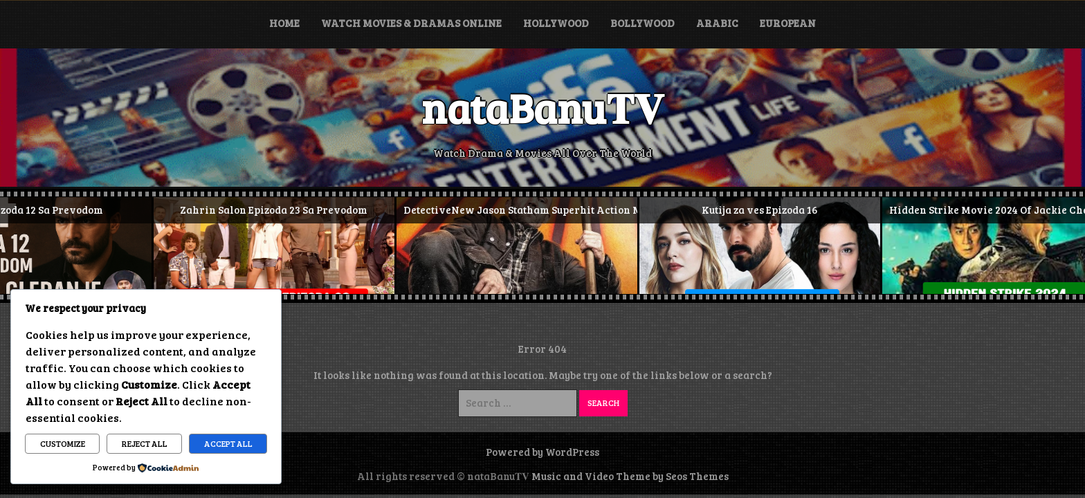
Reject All (144, 443)
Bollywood (642, 23)
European (788, 23)
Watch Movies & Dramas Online (411, 23)
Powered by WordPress (542, 452)
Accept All (228, 443)
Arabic (717, 23)
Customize (62, 443)
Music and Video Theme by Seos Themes (630, 476)
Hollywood (556, 23)
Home (284, 23)
